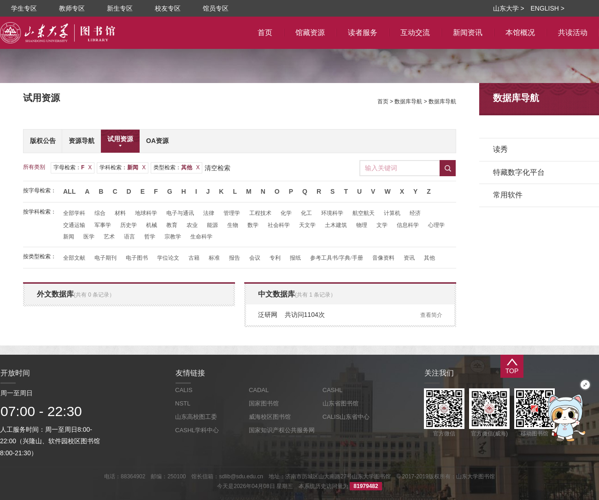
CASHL (332, 390)
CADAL (259, 390)
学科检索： (123, 167)
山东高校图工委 (196, 416)
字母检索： (72, 167)
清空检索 (217, 168)
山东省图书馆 (340, 403)
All (69, 191)
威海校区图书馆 (270, 416)
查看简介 (431, 315)
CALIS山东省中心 (346, 416)
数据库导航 (408, 101)
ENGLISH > (547, 8)
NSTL (182, 403)
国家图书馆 (264, 403)
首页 (382, 101)
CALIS (184, 390)
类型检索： (176, 167)
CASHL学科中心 (197, 430)
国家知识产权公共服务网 (282, 430)
